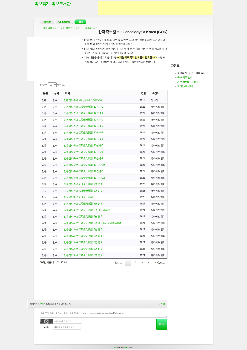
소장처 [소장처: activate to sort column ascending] (155, 93)
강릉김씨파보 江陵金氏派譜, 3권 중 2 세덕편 (87, 210)
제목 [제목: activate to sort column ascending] (67, 93)
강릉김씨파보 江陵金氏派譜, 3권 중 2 (83, 216)
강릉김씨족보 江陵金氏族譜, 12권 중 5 (83, 132)
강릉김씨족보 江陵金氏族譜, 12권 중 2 (83, 113)
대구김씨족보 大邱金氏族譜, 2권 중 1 (83, 184)
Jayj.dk (125, 347)
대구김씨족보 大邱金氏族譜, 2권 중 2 (83, 190)
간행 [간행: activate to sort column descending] (143, 93)
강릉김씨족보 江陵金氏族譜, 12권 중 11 (84, 171)
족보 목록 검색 (49, 28)
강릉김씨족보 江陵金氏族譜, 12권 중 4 (83, 126)
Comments (64, 21)
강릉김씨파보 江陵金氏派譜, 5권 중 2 (83, 242)
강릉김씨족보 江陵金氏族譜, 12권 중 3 (83, 119)
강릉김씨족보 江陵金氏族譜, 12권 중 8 (83, 152)
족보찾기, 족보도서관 (52, 3)
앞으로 (118, 262)
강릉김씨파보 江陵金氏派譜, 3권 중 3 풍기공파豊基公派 (92, 223)
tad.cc (115, 347)
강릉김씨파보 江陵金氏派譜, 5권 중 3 (83, 248)
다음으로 (160, 262)
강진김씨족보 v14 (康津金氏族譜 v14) (83, 100)
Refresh (47, 21)
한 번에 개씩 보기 (53, 84)
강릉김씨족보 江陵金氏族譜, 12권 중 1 (83, 106)
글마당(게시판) (91, 28)
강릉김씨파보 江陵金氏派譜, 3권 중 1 (83, 203)
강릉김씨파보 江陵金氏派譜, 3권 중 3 (83, 229)
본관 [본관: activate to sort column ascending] (45, 93)
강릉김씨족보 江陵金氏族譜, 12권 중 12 (84, 177)
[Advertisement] (155, 8)
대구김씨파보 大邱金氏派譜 (78, 197)
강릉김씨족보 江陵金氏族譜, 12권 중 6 (83, 139)
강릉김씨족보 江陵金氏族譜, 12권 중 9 (83, 158)
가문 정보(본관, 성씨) (70, 28)
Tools (80, 21)
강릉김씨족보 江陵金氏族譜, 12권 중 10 (84, 165)
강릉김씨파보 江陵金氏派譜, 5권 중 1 (83, 236)
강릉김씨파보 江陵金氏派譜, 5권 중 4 (83, 255)
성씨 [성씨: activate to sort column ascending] (56, 93)
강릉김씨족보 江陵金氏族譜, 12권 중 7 (83, 145)
